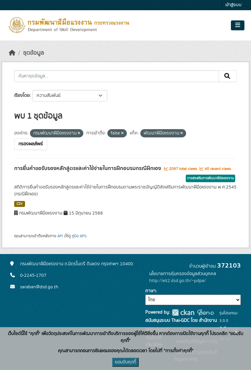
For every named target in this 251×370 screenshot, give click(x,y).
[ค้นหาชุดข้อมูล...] (116, 76)
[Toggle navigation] (237, 25)
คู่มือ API (78, 236)
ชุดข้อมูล (33, 53)
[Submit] (228, 76)
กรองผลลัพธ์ (30, 144)
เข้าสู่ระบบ (233, 5)
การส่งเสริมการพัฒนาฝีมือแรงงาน (210, 178)
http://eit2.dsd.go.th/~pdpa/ (177, 280)
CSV (19, 204)
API (60, 236)
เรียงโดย (22, 95)
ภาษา (150, 291)
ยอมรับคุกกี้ (125, 362)
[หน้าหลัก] (12, 53)
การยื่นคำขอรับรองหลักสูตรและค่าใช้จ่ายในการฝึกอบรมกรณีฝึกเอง (88, 168)
